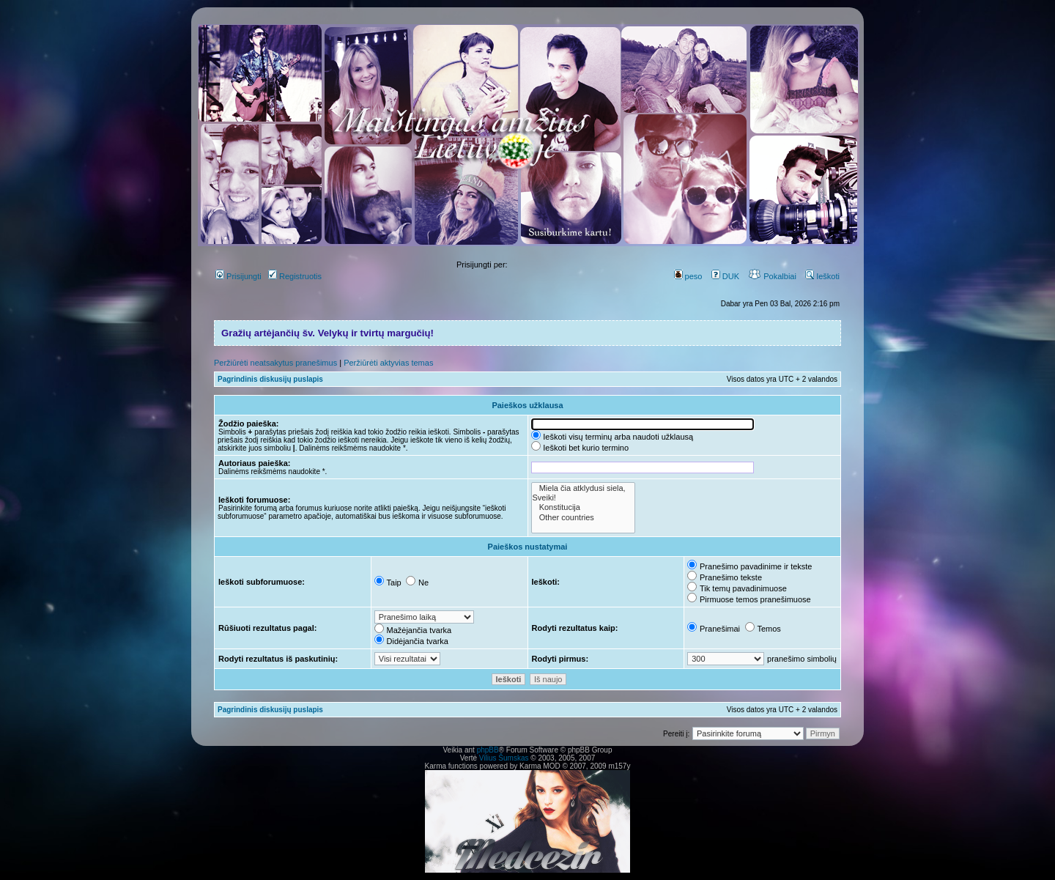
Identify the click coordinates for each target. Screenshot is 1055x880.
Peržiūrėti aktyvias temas (388, 362)
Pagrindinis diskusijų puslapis (270, 379)
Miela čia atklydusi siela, (583, 488)
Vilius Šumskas (504, 758)
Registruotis (295, 276)
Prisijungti (238, 276)
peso (688, 276)
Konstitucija (583, 507)
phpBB (488, 750)
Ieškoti (822, 276)
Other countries (583, 517)
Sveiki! (583, 498)
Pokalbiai (772, 276)
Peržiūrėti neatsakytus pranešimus (275, 362)
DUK (725, 276)
